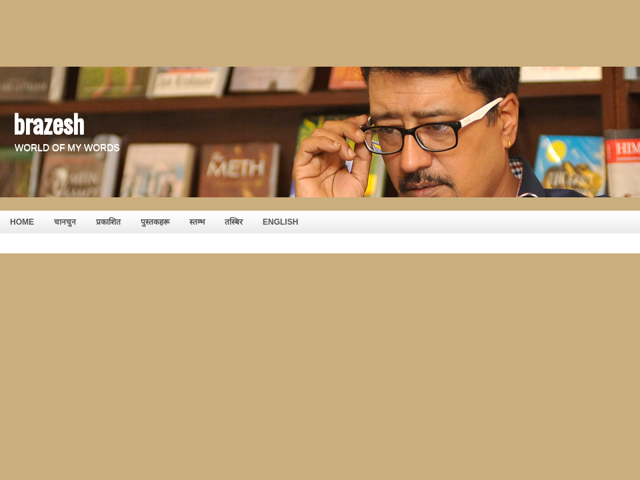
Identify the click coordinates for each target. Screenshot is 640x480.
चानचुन (65, 222)
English (280, 222)
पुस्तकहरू (155, 222)
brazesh (48, 122)
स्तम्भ (197, 222)
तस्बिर (234, 222)
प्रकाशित (108, 222)
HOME (22, 222)
